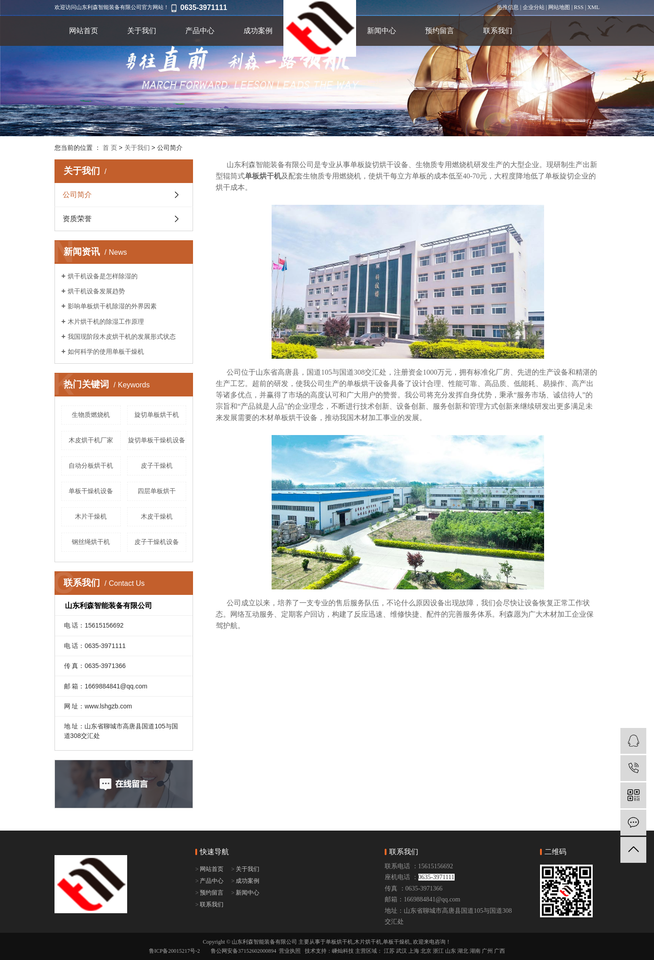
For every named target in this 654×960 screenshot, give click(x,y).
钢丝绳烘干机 (91, 541)
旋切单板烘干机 (156, 414)
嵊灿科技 (343, 951)
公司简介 (77, 194)
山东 (450, 951)
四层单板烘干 (157, 491)
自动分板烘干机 (91, 465)
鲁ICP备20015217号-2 (174, 951)
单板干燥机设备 (91, 491)
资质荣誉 (77, 219)
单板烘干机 (339, 942)
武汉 (401, 951)
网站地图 (559, 7)
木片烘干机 (368, 942)
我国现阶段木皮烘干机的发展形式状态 (122, 336)
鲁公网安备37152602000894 (243, 951)
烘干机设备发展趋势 (96, 291)
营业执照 (290, 951)
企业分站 (534, 7)
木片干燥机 (91, 516)
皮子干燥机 (157, 465)
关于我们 (141, 31)
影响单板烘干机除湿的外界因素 (112, 306)
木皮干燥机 (157, 516)
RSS (579, 7)
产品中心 (199, 31)
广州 (487, 951)
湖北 (462, 951)
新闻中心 (381, 31)
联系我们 (497, 31)
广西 (499, 951)
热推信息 (508, 7)
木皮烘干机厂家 (91, 440)
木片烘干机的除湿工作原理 (106, 321)
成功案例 (257, 31)
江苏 (389, 951)
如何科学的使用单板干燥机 (106, 351)
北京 (426, 951)
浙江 (438, 951)
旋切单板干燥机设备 (156, 440)
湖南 (475, 951)
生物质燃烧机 (91, 414)
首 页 (110, 147)
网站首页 (83, 31)
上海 (413, 951)
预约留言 (439, 31)
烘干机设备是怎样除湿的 (103, 276)
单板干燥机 (396, 942)
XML (593, 7)
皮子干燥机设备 (156, 541)
